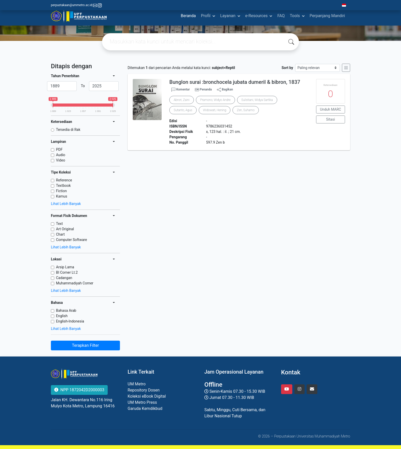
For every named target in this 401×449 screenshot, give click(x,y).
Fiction (61, 191)
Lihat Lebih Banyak (66, 204)
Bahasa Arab (66, 310)
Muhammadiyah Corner (74, 283)
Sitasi (330, 119)
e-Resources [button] (256, 15)
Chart (60, 234)
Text (59, 224)
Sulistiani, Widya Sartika (257, 100)
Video (60, 160)
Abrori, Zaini (181, 100)
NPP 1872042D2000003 (79, 389)
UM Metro (137, 384)
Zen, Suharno (245, 110)
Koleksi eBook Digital (147, 396)
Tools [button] (295, 15)
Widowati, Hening (214, 110)
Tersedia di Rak (68, 130)
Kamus (61, 196)
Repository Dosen (144, 390)
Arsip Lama (65, 267)
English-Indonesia (70, 321)
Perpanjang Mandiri (327, 15)
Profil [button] (205, 15)
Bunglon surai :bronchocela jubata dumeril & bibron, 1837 (234, 82)
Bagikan (225, 90)
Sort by (287, 68)
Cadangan (64, 278)
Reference (64, 180)
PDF (59, 149)
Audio (60, 155)
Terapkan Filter (85, 345)
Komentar (180, 90)
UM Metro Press (142, 402)
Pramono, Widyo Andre (215, 100)
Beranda (188, 15)
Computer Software (71, 240)
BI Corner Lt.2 (67, 272)
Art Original (65, 229)
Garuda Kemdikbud (145, 408)
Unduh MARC (330, 109)
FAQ (281, 15)
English (62, 316)
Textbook (63, 185)
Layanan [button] (228, 15)
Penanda (206, 89)
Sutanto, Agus (183, 110)
